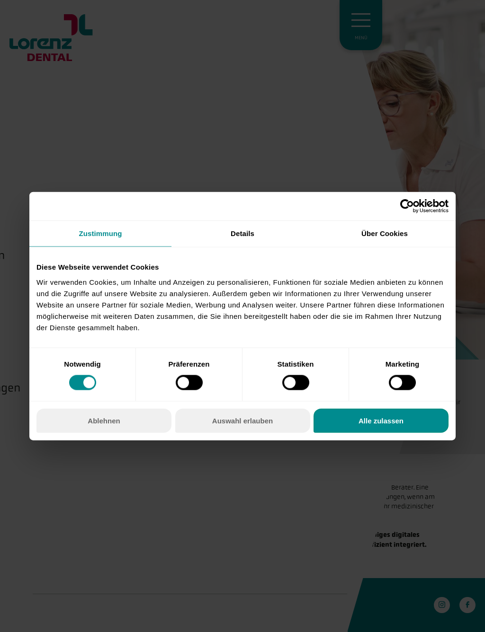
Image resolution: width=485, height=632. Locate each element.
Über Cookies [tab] (384, 233)
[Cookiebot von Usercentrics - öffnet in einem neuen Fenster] (407, 206)
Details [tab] (242, 233)
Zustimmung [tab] (100, 233)
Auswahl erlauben (242, 420)
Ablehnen (104, 420)
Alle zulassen (381, 420)
